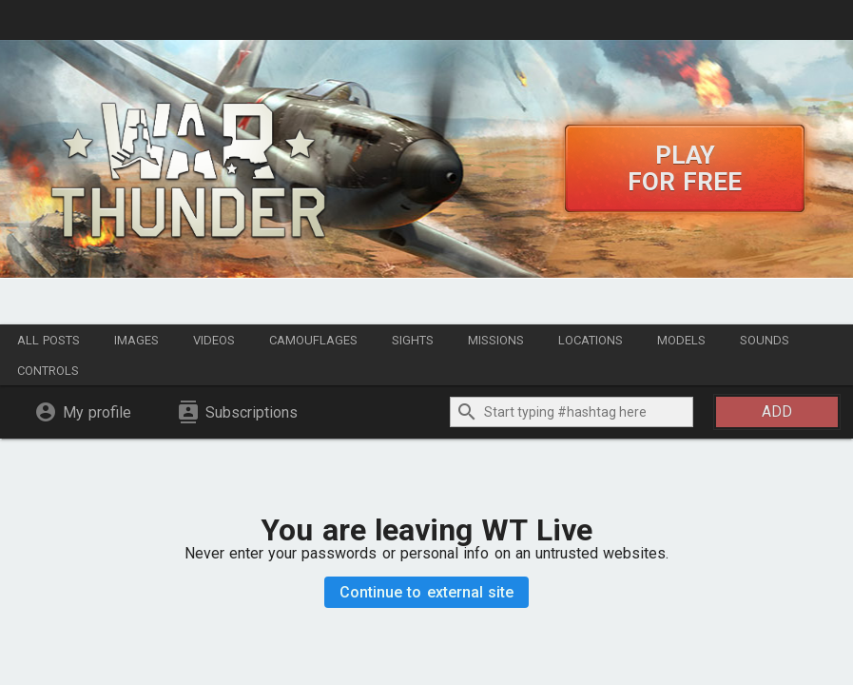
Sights (413, 340)
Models (681, 340)
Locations (590, 340)
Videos (214, 340)
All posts (48, 340)
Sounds (764, 340)
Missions (496, 340)
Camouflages (313, 340)
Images (136, 340)
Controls (48, 370)
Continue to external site (426, 592)
